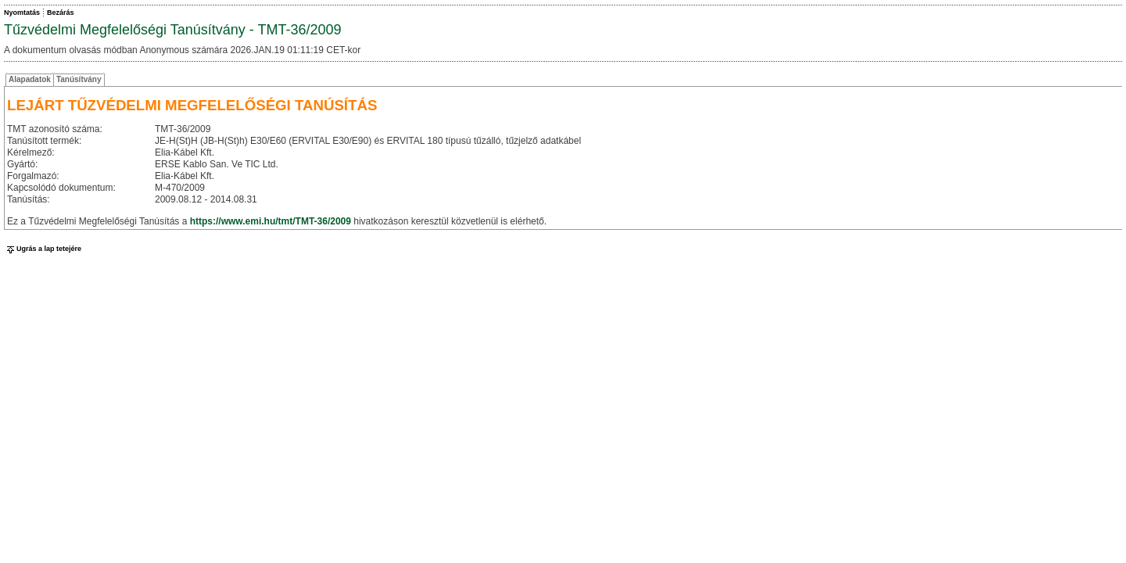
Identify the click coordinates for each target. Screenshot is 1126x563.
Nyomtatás (22, 12)
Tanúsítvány (79, 79)
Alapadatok (30, 79)
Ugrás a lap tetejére (42, 249)
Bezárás (60, 12)
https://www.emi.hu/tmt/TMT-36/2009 (270, 221)
